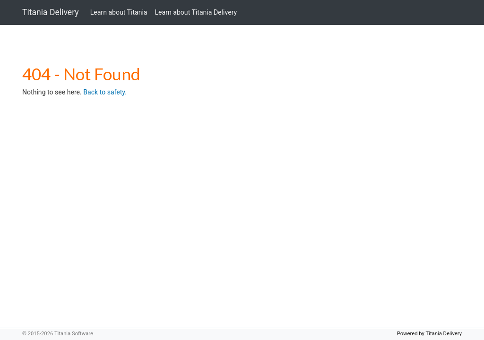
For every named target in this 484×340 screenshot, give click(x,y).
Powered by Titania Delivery (429, 334)
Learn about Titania (118, 12)
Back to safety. (105, 92)
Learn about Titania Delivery (196, 12)
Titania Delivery (50, 12)
